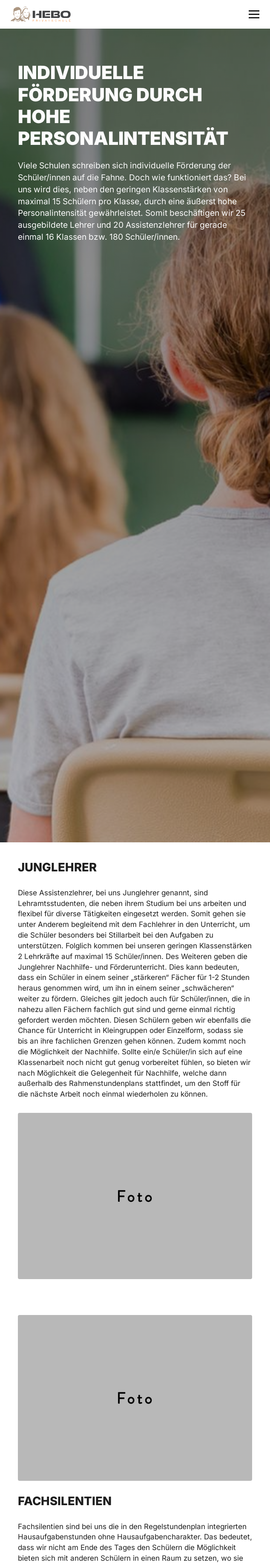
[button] (254, 14)
